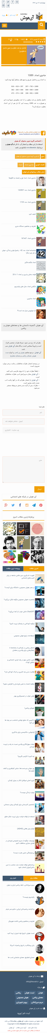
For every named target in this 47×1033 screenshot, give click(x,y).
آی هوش (11, 346)
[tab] (13, 568)
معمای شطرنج (15, 356)
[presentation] (13, 445)
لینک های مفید (32, 1027)
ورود (3, 15)
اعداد (20, 165)
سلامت (14, 1021)
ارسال (39, 489)
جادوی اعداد (29, 165)
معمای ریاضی (26, 356)
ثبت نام (12, 15)
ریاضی (16, 352)
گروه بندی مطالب (21, 1027)
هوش (22, 352)
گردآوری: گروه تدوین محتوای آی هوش (27, 156)
